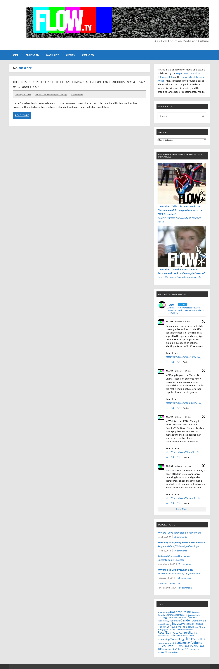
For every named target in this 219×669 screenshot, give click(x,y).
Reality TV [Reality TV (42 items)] (191, 632)
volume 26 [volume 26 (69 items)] (170, 645)
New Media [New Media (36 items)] (181, 626)
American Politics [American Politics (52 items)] (181, 612)
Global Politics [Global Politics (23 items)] (164, 623)
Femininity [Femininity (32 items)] (163, 620)
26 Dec (188, 417)
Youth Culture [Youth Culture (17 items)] (173, 652)
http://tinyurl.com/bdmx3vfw (181, 402)
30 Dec (188, 371)
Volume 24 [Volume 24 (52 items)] (183, 642)
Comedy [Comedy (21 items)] (161, 615)
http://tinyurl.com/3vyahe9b (181, 497)
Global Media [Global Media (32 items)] (199, 620)
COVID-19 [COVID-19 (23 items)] (172, 617)
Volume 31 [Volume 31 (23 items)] (194, 649)
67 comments (184, 564)
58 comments (185, 587)
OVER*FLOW (88, 55)
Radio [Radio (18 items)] (181, 633)
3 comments (77, 94)
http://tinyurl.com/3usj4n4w (181, 356)
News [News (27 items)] (191, 626)
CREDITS (70, 55)
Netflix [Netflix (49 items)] (169, 626)
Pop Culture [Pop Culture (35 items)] (173, 629)
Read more (22, 115)
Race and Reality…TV (169, 583)
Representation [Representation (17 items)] (163, 635)
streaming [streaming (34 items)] (164, 639)
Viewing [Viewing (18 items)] (161, 643)
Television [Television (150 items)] (195, 638)
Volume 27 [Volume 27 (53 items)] (186, 646)
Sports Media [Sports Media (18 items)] (188, 635)
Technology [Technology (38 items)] (177, 639)
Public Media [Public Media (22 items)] (187, 629)
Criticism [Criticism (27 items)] (182, 617)
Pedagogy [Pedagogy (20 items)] (162, 629)
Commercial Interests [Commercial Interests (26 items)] (176, 614)
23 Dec (188, 466)
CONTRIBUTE (52, 55)
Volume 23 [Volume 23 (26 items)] (170, 642)
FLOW (169, 321)
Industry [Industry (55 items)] (178, 623)
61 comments (184, 577)
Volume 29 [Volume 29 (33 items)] (168, 649)
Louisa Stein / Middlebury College (51, 94)
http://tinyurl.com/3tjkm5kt (180, 451)
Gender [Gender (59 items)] (185, 620)
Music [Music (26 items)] (161, 626)
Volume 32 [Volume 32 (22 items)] (162, 652)
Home (15, 55)
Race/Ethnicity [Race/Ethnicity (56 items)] (168, 632)
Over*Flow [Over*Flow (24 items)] (200, 626)
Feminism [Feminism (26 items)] (175, 620)
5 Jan (187, 321)
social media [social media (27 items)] (176, 635)
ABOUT (32, 55)
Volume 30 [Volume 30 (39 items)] (181, 649)
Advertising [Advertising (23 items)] (163, 612)
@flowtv (178, 321)
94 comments (180, 550)
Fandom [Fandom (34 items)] (192, 617)
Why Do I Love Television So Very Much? (179, 532)
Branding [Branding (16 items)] (196, 612)
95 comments (180, 536)
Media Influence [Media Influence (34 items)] (193, 623)
